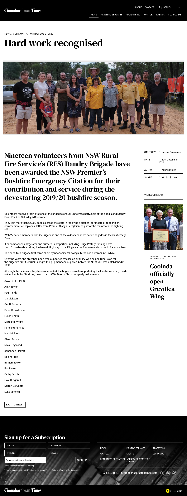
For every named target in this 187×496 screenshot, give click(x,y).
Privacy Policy (51, 470)
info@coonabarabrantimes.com (139, 472)
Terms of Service (67, 470)
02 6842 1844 (111, 472)
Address (56, 445)
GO (179, 7)
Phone (11, 453)
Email (54, 453)
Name (10, 445)
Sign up (82, 460)
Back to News (14, 404)
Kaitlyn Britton (169, 169)
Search (167, 7)
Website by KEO (174, 491)
